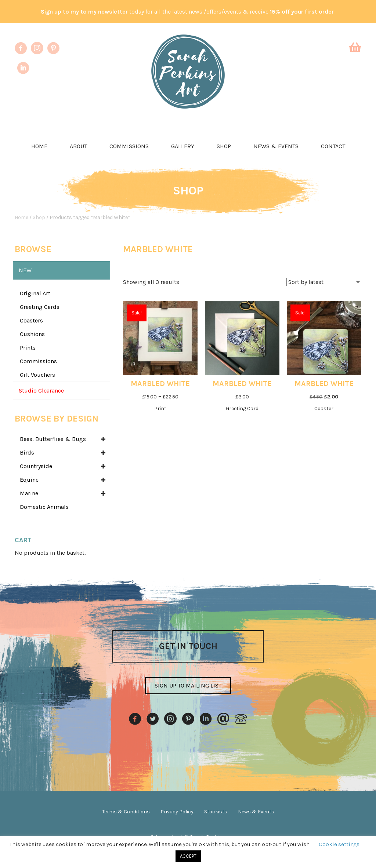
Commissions (129, 146)
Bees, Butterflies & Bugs (53, 438)
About (78, 146)
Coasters (31, 320)
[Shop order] (323, 282)
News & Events (276, 146)
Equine (29, 479)
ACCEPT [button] (188, 856)
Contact (333, 146)
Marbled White (160, 383)
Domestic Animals (44, 506)
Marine (29, 493)
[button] (188, 685)
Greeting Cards (39, 306)
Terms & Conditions (126, 812)
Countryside (36, 466)
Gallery (182, 146)
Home (39, 146)
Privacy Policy (177, 812)
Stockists (215, 812)
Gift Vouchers (37, 374)
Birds (27, 452)
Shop (224, 146)
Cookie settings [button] (339, 844)
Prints (28, 347)
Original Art (35, 293)
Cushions (32, 334)
